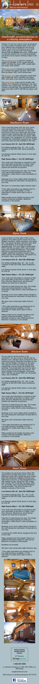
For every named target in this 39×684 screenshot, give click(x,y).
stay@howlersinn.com (19, 671)
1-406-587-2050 (19, 664)
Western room (10, 76)
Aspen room (9, 69)
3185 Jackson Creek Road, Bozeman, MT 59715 (19, 674)
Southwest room (11, 61)
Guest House (10, 82)
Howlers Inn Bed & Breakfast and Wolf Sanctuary (19, 651)
